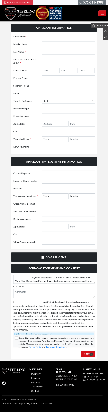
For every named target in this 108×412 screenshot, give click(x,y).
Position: (17, 188)
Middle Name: (20, 44)
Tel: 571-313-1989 (65, 384)
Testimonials (37, 386)
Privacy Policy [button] (17, 399)
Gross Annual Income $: (24, 203)
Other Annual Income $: (24, 241)
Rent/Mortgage (21, 108)
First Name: (19, 36)
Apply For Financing (17, 2)
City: (15, 131)
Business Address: (22, 219)
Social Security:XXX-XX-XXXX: (25, 61)
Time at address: (22, 139)
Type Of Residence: (22, 101)
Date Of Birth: (21, 70)
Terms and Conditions (56, 347)
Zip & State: (19, 123)
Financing (35, 378)
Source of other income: (24, 211)
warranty (35, 382)
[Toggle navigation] (102, 13)
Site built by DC (32, 399)
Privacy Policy (35, 347)
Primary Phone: (20, 78)
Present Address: (21, 116)
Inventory (35, 373)
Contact (35, 391)
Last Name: (19, 51)
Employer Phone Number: (25, 180)
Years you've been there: (25, 196)
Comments (18, 286)
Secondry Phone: (21, 85)
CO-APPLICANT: (56, 257)
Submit (88, 354)
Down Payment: (21, 146)
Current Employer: (22, 173)
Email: (16, 93)
